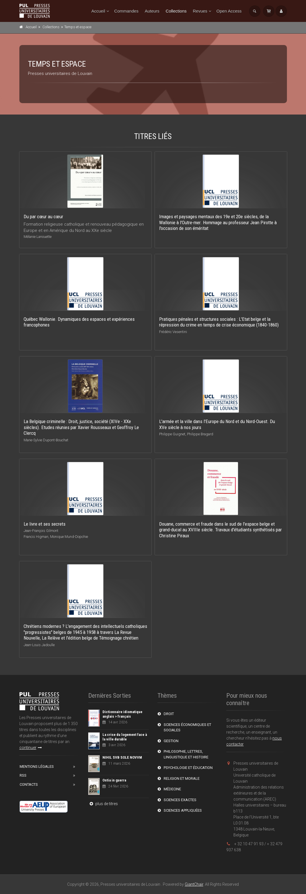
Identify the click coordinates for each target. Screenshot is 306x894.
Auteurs (152, 11)
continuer (30, 747)
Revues (200, 11)
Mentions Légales (37, 766)
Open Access (228, 11)
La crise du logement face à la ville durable (124, 736)
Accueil (98, 11)
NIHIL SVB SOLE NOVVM (122, 757)
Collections (176, 11)
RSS (23, 775)
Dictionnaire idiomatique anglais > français (122, 714)
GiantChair (194, 884)
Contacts (29, 784)
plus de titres (103, 803)
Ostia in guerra (114, 780)
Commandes (126, 11)
